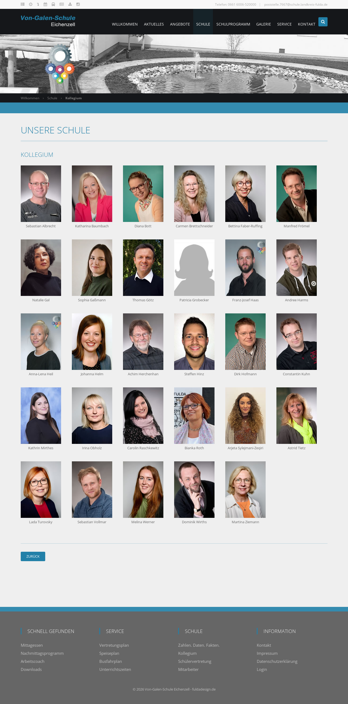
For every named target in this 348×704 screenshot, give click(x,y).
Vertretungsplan (114, 645)
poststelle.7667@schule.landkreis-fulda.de (296, 4)
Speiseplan (109, 653)
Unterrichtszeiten (115, 669)
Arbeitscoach (32, 661)
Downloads (31, 669)
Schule (52, 98)
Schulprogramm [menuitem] (226, 21)
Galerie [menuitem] (258, 21)
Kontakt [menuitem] (305, 21)
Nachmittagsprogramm (42, 653)
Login (262, 669)
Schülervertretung (194, 661)
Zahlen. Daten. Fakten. (199, 645)
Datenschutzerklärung (277, 661)
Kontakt (264, 645)
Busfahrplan (110, 661)
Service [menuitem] (281, 21)
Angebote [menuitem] (169, 21)
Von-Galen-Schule (159, 689)
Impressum (267, 653)
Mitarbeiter (188, 669)
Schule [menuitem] (194, 21)
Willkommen (30, 98)
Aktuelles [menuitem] (141, 21)
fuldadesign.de (204, 689)
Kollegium (187, 653)
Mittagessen (32, 645)
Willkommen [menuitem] (110, 21)
